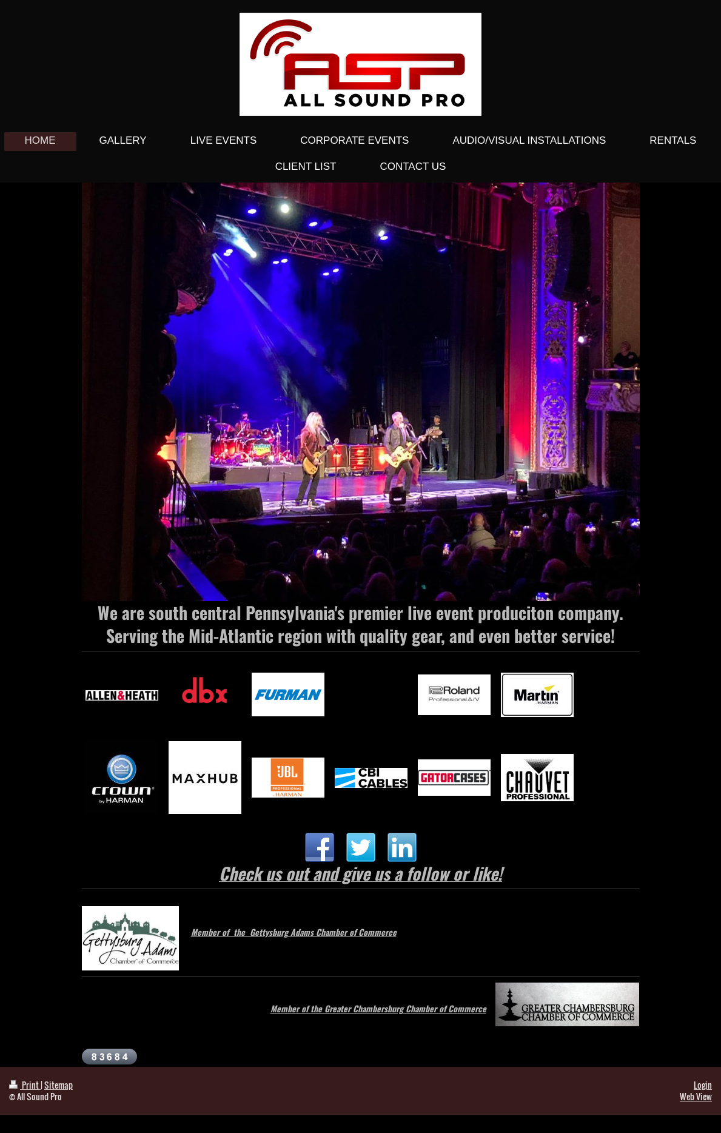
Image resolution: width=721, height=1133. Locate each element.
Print (25, 1084)
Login (703, 1084)
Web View (696, 1096)
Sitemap (58, 1084)
